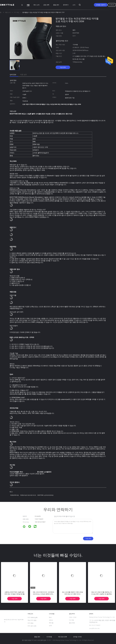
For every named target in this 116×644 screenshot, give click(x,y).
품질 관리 (56, 5)
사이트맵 (49, 636)
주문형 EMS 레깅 (14, 495)
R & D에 (71, 620)
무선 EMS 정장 (32, 620)
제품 (28, 5)
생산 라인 (72, 623)
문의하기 (66, 5)
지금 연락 (63, 67)
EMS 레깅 (30, 623)
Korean (111, 5)
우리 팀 (51, 623)
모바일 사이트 (77, 636)
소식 (74, 5)
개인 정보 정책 (62, 636)
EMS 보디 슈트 (32, 626)
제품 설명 (23, 74)
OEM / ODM (72, 617)
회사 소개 (36, 5)
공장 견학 (46, 5)
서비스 (51, 620)
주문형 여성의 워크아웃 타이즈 (28, 495)
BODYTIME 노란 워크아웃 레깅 (45, 495)
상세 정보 (13, 74)
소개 (50, 625)
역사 (50, 617)
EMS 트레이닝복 (32, 617)
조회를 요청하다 (101, 5)
